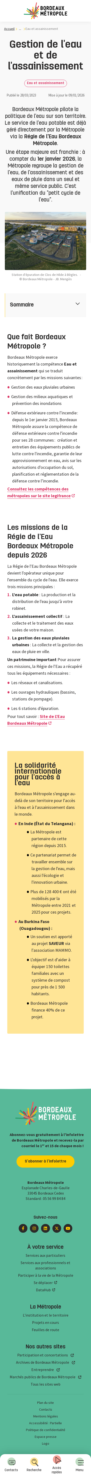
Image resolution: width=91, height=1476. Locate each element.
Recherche (34, 1465)
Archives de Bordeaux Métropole (42, 1362)
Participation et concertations (42, 1355)
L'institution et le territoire (45, 1315)
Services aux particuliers (45, 1255)
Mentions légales (45, 1416)
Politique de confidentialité (45, 1430)
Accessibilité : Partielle (45, 1423)
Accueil (9, 28)
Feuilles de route (45, 1329)
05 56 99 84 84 (54, 1198)
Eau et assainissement (45, 83)
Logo (45, 1443)
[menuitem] (79, 1465)
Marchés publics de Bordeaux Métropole (42, 1376)
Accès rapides (57, 1464)
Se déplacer (43, 1282)
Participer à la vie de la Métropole (45, 1275)
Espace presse (46, 1436)
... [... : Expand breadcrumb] (20, 29)
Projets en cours (45, 1322)
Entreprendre (42, 1369)
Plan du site (45, 1402)
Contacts (11, 1465)
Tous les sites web (45, 1384)
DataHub (43, 1289)
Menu (79, 1465)
